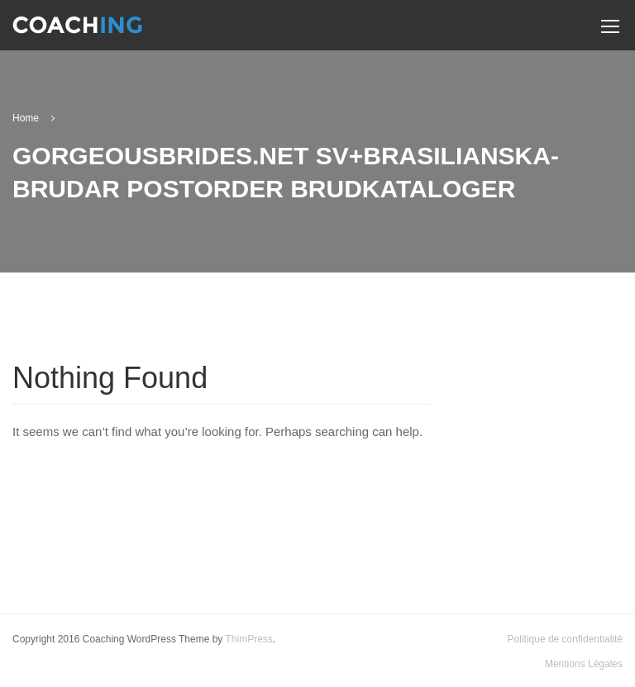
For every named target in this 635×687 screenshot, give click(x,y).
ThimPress (248, 639)
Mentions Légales (584, 664)
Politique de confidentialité (565, 639)
